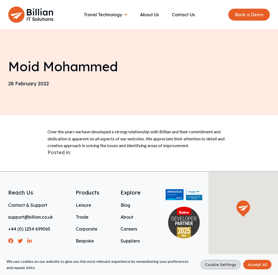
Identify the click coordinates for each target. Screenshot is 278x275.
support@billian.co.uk (30, 217)
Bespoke (85, 241)
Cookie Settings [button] (220, 264)
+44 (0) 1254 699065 (29, 229)
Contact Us (183, 14)
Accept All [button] (257, 264)
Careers (129, 229)
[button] (243, 208)
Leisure (83, 205)
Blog (125, 205)
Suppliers (130, 241)
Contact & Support (27, 205)
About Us (149, 14)
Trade (82, 217)
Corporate (86, 229)
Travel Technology (103, 14)
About (127, 217)
